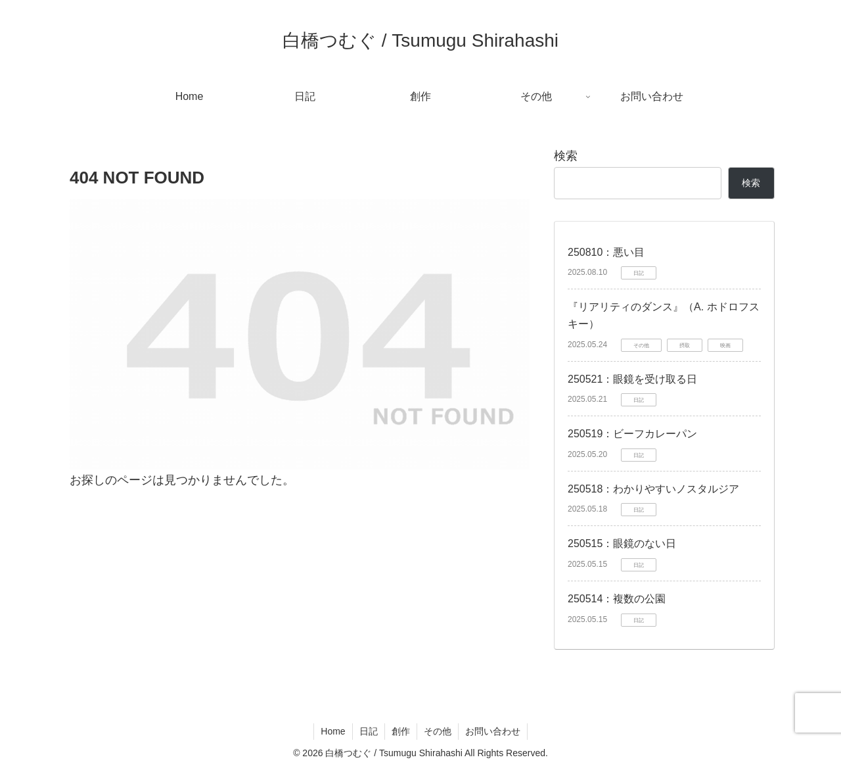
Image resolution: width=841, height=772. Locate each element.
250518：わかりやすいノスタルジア (653, 489)
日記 (368, 731)
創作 (401, 731)
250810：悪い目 (606, 252)
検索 (566, 155)
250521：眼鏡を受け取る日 (632, 379)
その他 (437, 731)
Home (333, 731)
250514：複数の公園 (617, 598)
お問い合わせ (492, 731)
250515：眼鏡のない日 (622, 543)
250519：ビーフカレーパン (632, 433)
